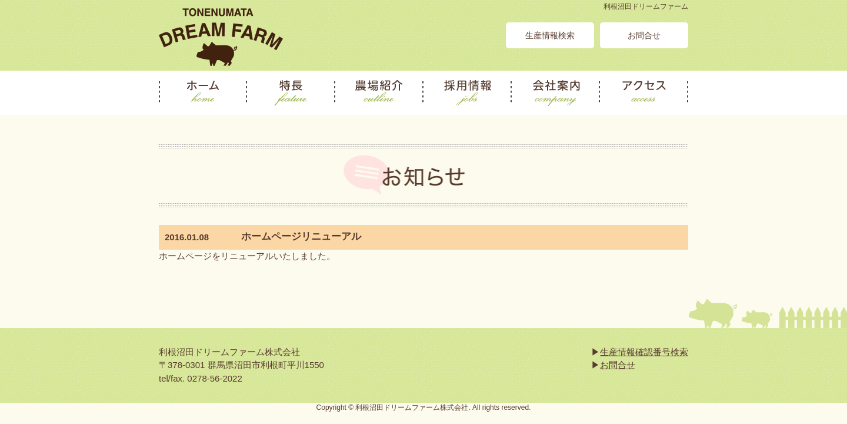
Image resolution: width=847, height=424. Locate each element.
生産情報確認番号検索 (644, 352)
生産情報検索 (550, 35)
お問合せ (644, 35)
